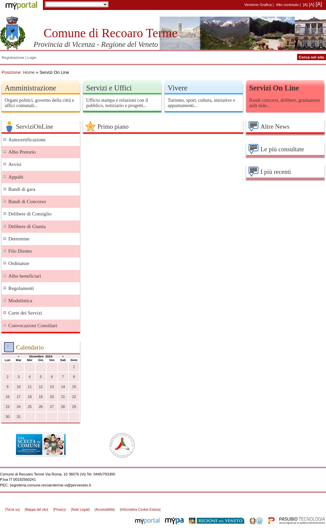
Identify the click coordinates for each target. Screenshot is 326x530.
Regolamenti (21, 288)
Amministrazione (30, 88)
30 (8, 417)
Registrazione (13, 58)
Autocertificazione (27, 139)
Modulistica (20, 300)
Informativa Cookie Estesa (140, 509)
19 (41, 397)
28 (63, 407)
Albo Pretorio (22, 152)
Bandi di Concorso (27, 201)
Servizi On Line (274, 88)
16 (8, 397)
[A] (305, 5)
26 (41, 407)
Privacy (59, 509)
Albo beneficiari (24, 276)
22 (74, 397)
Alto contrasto (287, 5)
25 (30, 407)
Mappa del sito (36, 509)
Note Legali (80, 509)
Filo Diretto (20, 251)
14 (63, 387)
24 (19, 407)
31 (19, 417)
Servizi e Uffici (109, 88)
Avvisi (14, 164)
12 (41, 387)
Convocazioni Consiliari (32, 325)
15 (74, 387)
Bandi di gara (21, 189)
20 (52, 397)
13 (52, 387)
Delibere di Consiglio (30, 213)
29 (74, 407)
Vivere (177, 88)
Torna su (12, 509)
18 (30, 397)
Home (29, 72)
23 (8, 407)
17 (19, 397)
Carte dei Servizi (25, 313)
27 (52, 407)
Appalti (15, 177)
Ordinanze (18, 263)
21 (63, 397)
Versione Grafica (257, 5)
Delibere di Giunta (27, 226)
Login (31, 58)
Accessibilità (104, 509)
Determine (19, 238)
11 (30, 387)
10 (19, 387)
